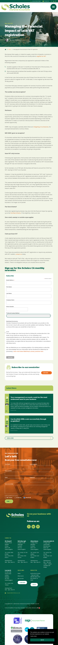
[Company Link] (15, 515)
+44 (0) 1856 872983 (36, 1)
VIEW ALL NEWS (29, 438)
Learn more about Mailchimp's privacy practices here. (28, 351)
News (9, 49)
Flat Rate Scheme (15, 213)
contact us (19, 254)
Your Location (8, 470)
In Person (18, 497)
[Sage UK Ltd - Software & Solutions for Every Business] (35, 620)
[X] (29, 526)
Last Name (9, 293)
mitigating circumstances (40, 127)
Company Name (10, 300)
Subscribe (46, 373)
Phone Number (10, 306)
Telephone (32, 477)
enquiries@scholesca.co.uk (13, 593)
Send (9, 501)
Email (6, 477)
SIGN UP (34, 584)
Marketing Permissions (12, 321)
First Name (9, 286)
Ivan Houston (16, 40)
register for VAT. (41, 56)
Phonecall (27, 497)
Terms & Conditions (9, 607)
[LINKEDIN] (33, 526)
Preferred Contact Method (12, 313)
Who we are (21, 578)
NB (38, 607)
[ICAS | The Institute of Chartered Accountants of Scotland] (17, 620)
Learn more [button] (33, 636)
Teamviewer (22, 582)
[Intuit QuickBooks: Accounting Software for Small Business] (16, 629)
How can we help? (9, 484)
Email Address (10, 280)
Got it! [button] (42, 640)
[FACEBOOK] (38, 526)
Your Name (7, 464)
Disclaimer (23, 607)
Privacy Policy (17, 607)
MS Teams (8, 497)
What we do (21, 576)
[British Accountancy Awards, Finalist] (17, 639)
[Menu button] (53, 7)
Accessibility (28, 607)
